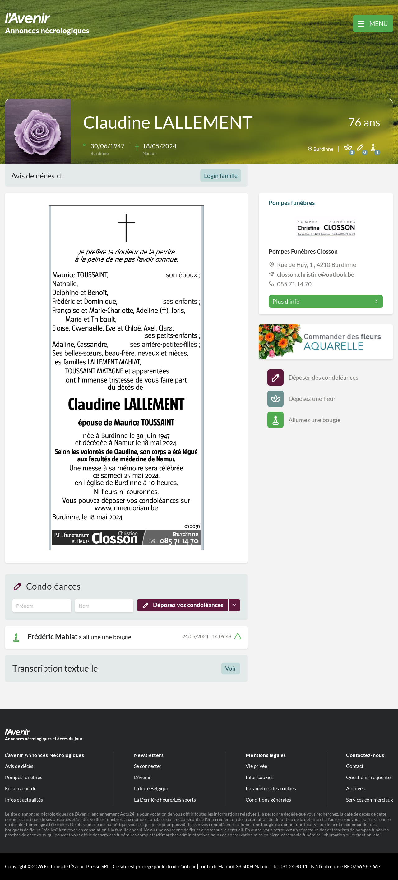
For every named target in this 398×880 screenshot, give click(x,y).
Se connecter (147, 766)
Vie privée (256, 766)
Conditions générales (268, 799)
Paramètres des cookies (271, 788)
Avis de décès (19, 766)
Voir (230, 668)
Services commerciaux (369, 799)
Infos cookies (260, 777)
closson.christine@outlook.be (315, 274)
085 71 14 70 (294, 284)
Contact (354, 766)
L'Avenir (142, 777)
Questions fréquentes (369, 777)
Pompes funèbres (23, 777)
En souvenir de (20, 788)
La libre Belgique (151, 788)
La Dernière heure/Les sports (165, 799)
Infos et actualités (24, 799)
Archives (355, 788)
